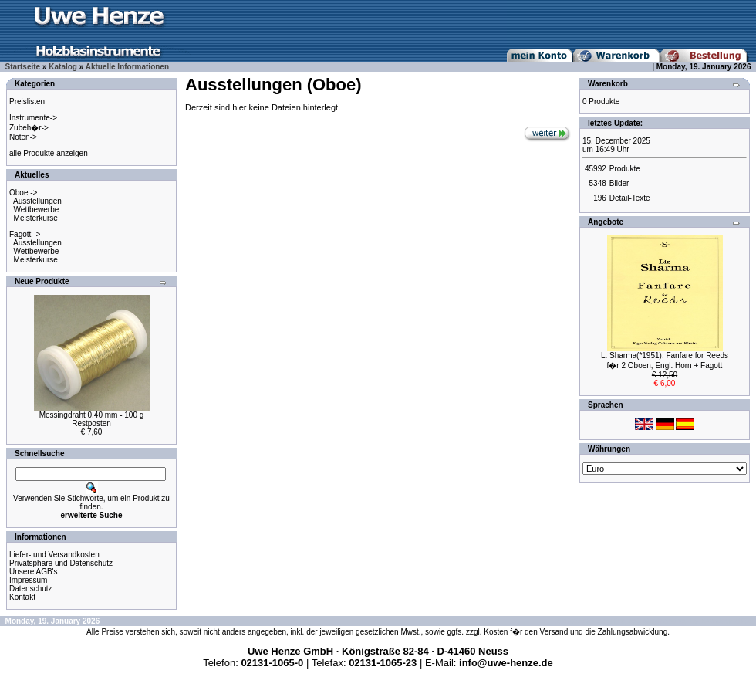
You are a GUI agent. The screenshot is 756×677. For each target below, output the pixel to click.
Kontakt (22, 597)
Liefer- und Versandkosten (54, 554)
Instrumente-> (33, 117)
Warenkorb (608, 84)
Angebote (605, 222)
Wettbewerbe (36, 209)
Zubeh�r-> (29, 128)
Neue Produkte (42, 281)
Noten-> (23, 137)
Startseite (23, 67)
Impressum (28, 580)
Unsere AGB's (33, 571)
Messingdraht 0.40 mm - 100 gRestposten (91, 419)
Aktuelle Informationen (127, 67)
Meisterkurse (36, 218)
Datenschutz (30, 588)
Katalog (63, 67)
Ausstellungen (37, 201)
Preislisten (27, 101)
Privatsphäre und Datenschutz (61, 563)
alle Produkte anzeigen (48, 153)
